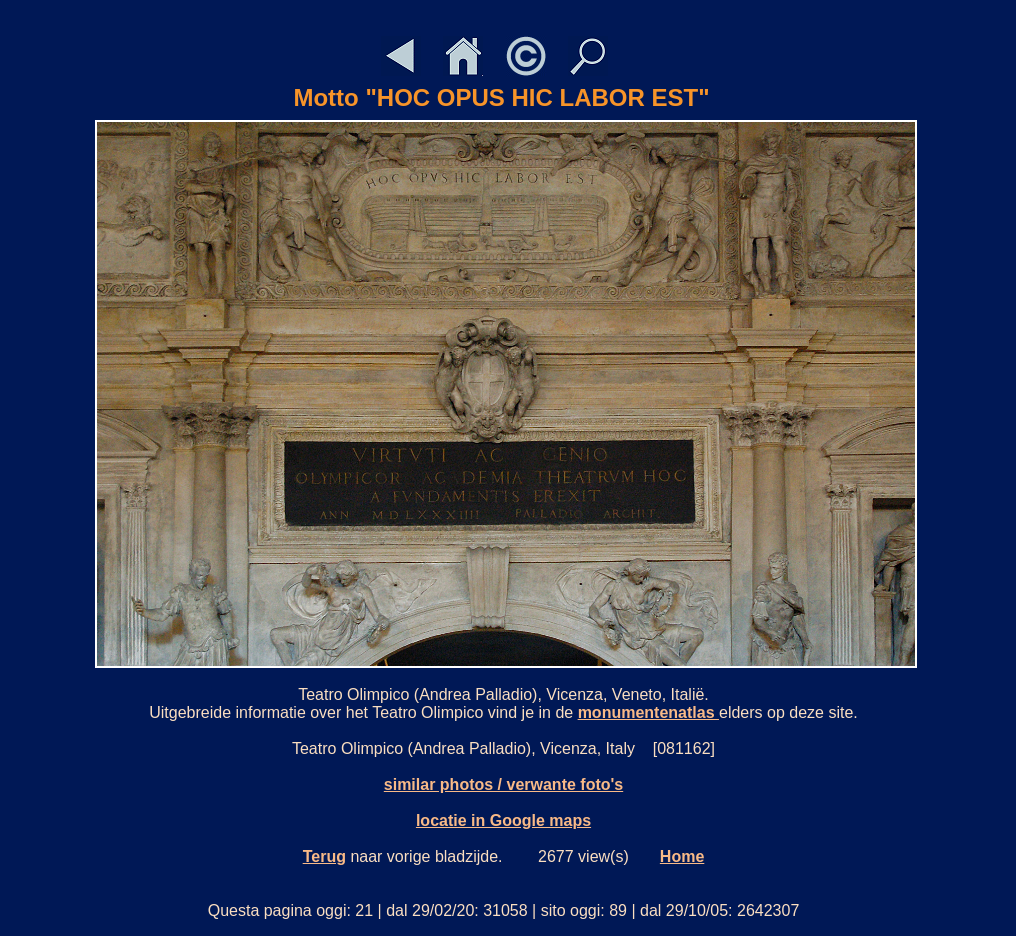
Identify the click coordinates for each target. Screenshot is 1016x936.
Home (682, 856)
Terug (324, 856)
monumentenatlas (648, 712)
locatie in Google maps (503, 820)
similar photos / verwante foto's (503, 784)
